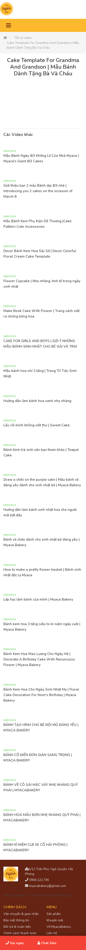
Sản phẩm (54, 914)
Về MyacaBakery (59, 927)
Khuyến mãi (55, 920)
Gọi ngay (15, 943)
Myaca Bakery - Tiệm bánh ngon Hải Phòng (37, 895)
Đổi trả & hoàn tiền (17, 927)
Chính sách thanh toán (19, 933)
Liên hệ (52, 933)
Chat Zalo (46, 943)
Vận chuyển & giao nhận (21, 914)
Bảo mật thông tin (16, 920)
